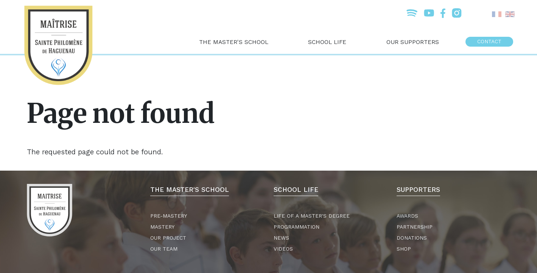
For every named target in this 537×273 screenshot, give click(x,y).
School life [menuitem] (327, 42)
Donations (412, 238)
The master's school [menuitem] (233, 42)
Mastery (162, 227)
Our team (163, 249)
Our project (168, 238)
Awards (407, 216)
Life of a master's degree (312, 216)
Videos (283, 249)
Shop (404, 249)
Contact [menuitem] (489, 41)
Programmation (296, 227)
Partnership (415, 227)
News (281, 238)
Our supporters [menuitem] (412, 42)
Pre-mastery (168, 216)
